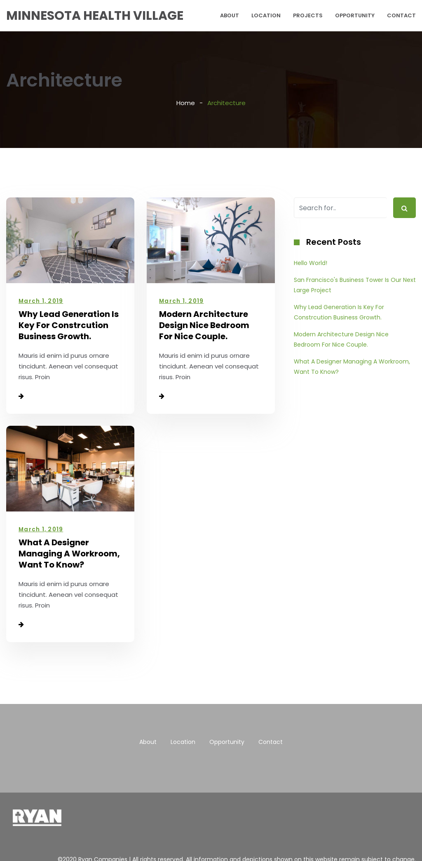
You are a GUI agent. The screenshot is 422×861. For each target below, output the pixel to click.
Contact (401, 15)
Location (266, 15)
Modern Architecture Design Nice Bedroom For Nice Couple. (204, 325)
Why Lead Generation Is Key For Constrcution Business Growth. (69, 325)
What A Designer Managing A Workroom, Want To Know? (69, 553)
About (229, 15)
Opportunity (355, 15)
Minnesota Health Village (94, 15)
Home (185, 103)
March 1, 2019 (41, 301)
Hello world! (310, 263)
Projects (308, 15)
